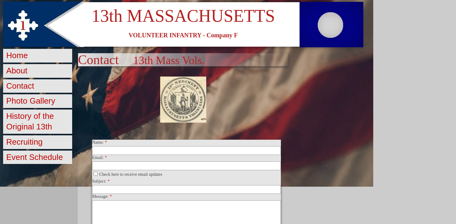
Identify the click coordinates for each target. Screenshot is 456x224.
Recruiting (24, 142)
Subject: (100, 181)
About (16, 70)
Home (17, 55)
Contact (20, 86)
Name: (99, 142)
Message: (102, 196)
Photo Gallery (30, 100)
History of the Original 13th (30, 121)
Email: (99, 157)
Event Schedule (34, 157)
